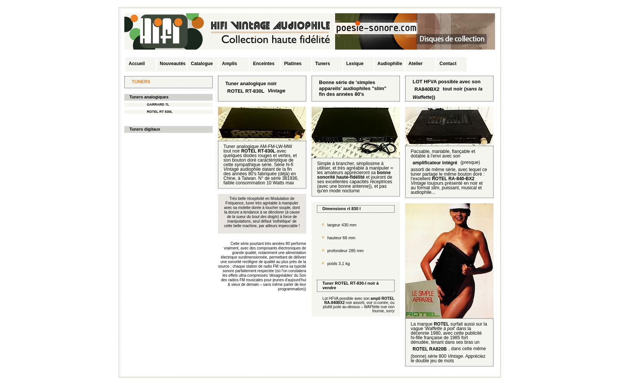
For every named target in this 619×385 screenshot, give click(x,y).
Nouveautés (173, 63)
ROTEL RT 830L (160, 112)
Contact (448, 63)
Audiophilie (390, 63)
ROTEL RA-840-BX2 (453, 178)
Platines (293, 63)
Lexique (355, 63)
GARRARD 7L (158, 104)
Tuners (322, 63)
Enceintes (264, 63)
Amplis (229, 63)
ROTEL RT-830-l (350, 283)
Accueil (137, 63)
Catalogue (202, 63)
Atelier (416, 63)
